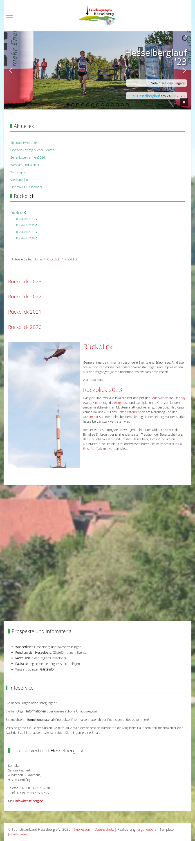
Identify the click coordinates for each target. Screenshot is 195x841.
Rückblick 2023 (25, 281)
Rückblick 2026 (25, 326)
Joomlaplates (17, 834)
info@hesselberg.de (29, 801)
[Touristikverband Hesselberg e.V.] (97, 15)
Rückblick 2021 (25, 311)
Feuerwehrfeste (162, 398)
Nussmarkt (90, 417)
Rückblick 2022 (25, 296)
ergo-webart (146, 829)
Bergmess (121, 402)
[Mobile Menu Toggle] (9, 15)
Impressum (82, 829)
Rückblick (97, 346)
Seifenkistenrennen (131, 412)
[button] (10, 70)
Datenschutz (104, 829)
